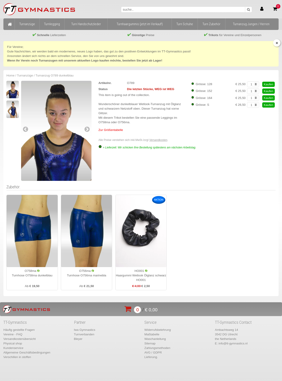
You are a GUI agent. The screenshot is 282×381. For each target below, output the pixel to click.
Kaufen (268, 84)
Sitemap (150, 343)
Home (10, 75)
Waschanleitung (155, 339)
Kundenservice (13, 348)
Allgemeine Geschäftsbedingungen (26, 352)
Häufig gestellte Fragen (19, 330)
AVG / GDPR (153, 352)
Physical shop (12, 343)
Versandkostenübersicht (19, 339)
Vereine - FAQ (12, 334)
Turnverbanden (84, 334)
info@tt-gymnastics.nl (233, 343)
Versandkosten (158, 140)
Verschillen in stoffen (17, 357)
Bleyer (78, 339)
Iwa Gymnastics (84, 330)
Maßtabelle (151, 334)
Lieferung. (151, 357)
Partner (80, 322)
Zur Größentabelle (110, 130)
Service (150, 322)
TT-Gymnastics (15, 322)
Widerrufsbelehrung (157, 330)
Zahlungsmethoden (157, 348)
